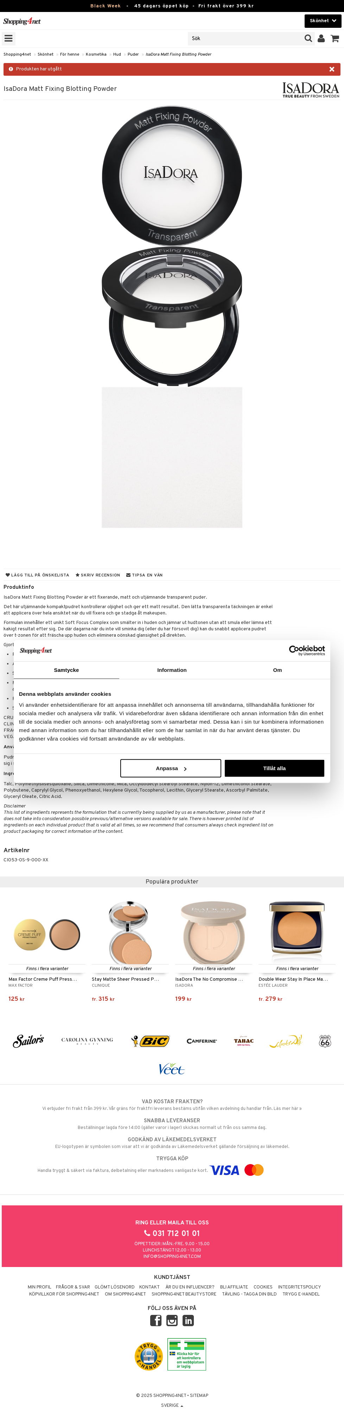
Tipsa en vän (144, 575)
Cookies (263, 1287)
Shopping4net (17, 54)
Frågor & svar (73, 1287)
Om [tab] (277, 670)
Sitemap (199, 1396)
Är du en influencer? (190, 1287)
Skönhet (45, 54)
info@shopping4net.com (172, 1257)
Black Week (105, 6)
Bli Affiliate (234, 1287)
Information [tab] (172, 670)
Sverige (172, 1406)
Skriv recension (98, 575)
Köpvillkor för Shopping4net (64, 1294)
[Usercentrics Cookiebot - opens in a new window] (294, 650)
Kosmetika (96, 54)
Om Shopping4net (125, 1294)
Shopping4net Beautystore (184, 1294)
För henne (69, 54)
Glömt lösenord (115, 1287)
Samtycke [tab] (66, 670)
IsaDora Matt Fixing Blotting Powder (178, 54)
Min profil (39, 1287)
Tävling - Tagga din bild (249, 1294)
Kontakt (149, 1287)
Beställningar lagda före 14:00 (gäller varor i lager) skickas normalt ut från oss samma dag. (172, 1124)
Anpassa (171, 768)
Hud (117, 54)
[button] (335, 38)
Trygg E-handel (301, 1294)
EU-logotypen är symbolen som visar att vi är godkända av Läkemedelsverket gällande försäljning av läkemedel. (172, 1143)
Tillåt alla (274, 768)
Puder (133, 54)
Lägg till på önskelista (38, 575)
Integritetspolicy (299, 1287)
